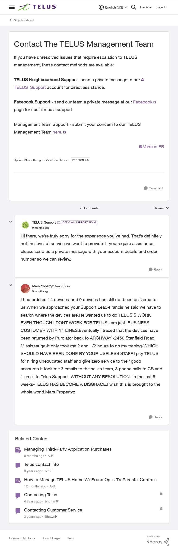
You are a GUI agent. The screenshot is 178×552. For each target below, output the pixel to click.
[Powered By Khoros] (158, 541)
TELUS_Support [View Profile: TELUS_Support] (44, 222)
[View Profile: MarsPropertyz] (25, 288)
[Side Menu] (12, 7)
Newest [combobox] (161, 208)
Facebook (143, 101)
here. (57, 131)
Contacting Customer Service (53, 509)
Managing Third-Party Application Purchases (68, 449)
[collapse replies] (10, 222)
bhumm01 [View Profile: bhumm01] (52, 501)
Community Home (22, 538)
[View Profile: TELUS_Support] (25, 225)
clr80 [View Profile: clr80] (48, 471)
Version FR (153, 146)
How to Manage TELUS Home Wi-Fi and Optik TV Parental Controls (90, 479)
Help (70, 538)
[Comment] (153, 188)
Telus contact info (41, 464)
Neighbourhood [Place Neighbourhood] (21, 20)
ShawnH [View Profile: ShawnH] (51, 516)
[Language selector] (113, 7)
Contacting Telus (40, 494)
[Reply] (155, 269)
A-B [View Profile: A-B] (50, 456)
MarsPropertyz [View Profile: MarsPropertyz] (43, 286)
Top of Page (51, 538)
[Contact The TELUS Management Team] (40, 228)
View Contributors (57, 160)
